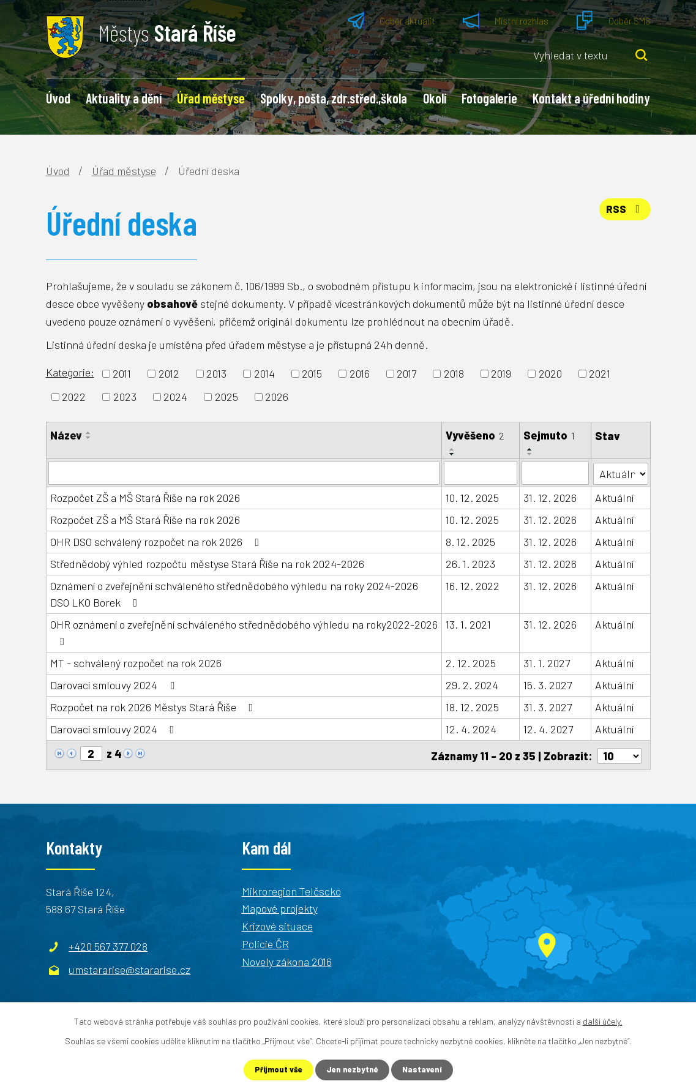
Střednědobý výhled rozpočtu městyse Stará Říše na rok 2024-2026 (207, 563)
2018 (454, 373)
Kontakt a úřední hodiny (591, 98)
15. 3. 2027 (548, 684)
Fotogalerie (489, 98)
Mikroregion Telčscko (291, 889)
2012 (169, 373)
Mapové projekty (280, 906)
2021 (599, 373)
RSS (623, 213)
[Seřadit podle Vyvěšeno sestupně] (452, 454)
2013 (216, 373)
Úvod (58, 98)
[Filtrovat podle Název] (244, 472)
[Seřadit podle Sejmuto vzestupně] (530, 449)
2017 (406, 373)
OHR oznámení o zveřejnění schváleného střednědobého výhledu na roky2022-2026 (244, 631)
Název (66, 435)
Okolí (434, 98)
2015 (312, 373)
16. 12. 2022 (473, 585)
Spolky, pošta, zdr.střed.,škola (333, 98)
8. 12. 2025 (470, 541)
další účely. (603, 1020)
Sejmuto (549, 435)
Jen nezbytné (353, 1069)
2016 (360, 373)
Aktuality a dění (124, 98)
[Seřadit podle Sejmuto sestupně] (530, 454)
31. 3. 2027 (548, 706)
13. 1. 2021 (468, 623)
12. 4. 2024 (471, 728)
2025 (226, 396)
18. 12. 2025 (472, 706)
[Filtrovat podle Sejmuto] (555, 472)
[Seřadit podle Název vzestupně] (88, 432)
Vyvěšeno (475, 435)
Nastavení (425, 1069)
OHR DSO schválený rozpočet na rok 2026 (157, 541)
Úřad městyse (211, 98)
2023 (125, 396)
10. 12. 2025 (472, 497)
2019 (501, 373)
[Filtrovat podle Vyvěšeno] (480, 472)
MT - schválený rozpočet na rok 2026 (136, 662)
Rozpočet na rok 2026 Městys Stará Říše (154, 706)
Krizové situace (277, 924)
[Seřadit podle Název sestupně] (88, 437)
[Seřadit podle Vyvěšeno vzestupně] (452, 449)
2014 (264, 373)
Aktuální (614, 497)
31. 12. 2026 (550, 497)
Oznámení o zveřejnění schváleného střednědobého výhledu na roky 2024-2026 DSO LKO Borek (234, 593)
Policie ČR (265, 941)
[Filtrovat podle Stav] (620, 471)
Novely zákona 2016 (287, 959)
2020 (550, 373)
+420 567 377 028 (108, 944)
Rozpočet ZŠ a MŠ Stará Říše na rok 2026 (145, 497)
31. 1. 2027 (547, 662)
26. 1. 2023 (470, 563)
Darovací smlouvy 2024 (114, 684)
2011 (122, 373)
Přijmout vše (275, 1069)
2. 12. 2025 (471, 662)
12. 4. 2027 (549, 728)
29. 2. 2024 (472, 684)
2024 (175, 396)
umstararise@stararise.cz (129, 967)
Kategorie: (70, 372)
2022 (74, 396)
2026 (276, 396)
